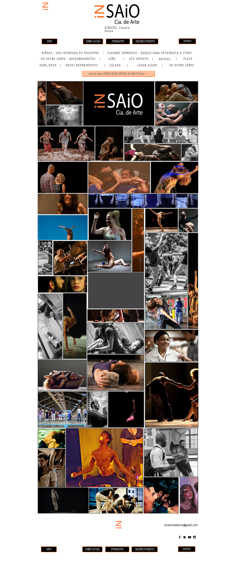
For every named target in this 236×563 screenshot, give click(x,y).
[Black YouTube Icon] (189, 537)
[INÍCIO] (49, 41)
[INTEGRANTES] (118, 41)
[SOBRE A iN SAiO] (93, 41)
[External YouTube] (116, 290)
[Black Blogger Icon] (185, 537)
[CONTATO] (187, 41)
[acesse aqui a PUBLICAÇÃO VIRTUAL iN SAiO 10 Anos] (118, 73)
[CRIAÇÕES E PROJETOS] (145, 41)
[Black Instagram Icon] (194, 537)
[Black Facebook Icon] (180, 537)
